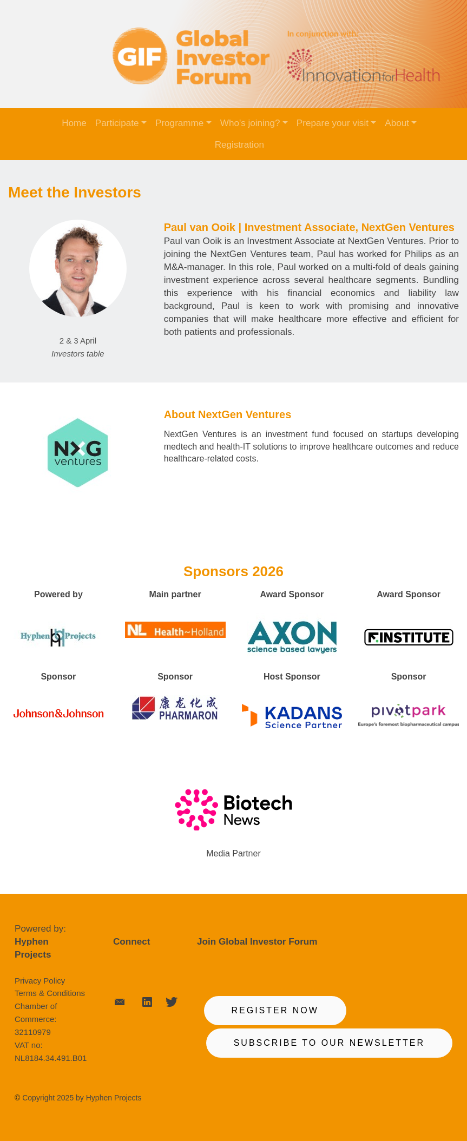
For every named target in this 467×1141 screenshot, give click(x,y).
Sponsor (58, 676)
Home (74, 123)
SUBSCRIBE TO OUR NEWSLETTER (329, 1042)
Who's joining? (250, 123)
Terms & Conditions (50, 993)
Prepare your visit (333, 123)
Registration (239, 145)
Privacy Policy (40, 980)
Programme (179, 123)
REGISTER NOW (275, 1010)
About (397, 123)
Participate (117, 123)
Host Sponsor (292, 676)
